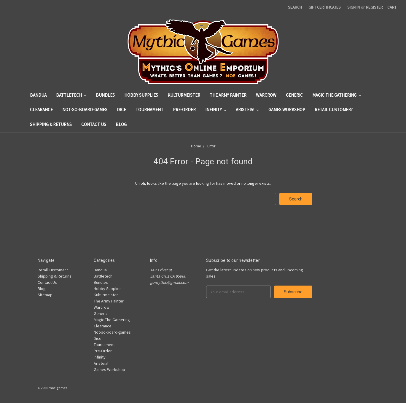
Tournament (149, 109)
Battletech (71, 95)
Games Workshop (286, 109)
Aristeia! (247, 109)
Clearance (41, 109)
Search (295, 7)
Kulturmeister (184, 95)
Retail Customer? (334, 109)
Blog (121, 124)
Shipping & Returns (51, 124)
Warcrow (266, 95)
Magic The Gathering (336, 95)
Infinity (216, 109)
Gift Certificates (324, 7)
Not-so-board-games (84, 109)
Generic (294, 95)
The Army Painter (228, 95)
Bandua (38, 95)
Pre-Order (184, 109)
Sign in (353, 7)
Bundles (105, 95)
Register (374, 7)
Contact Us (93, 124)
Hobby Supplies (141, 95)
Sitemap (45, 294)
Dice (121, 109)
